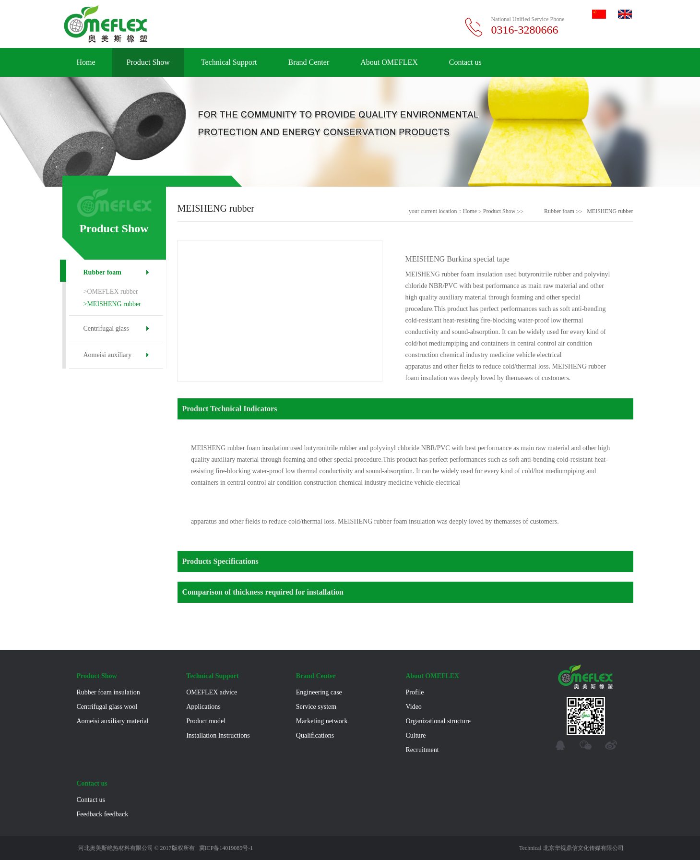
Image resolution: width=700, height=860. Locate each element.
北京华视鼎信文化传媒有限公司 (583, 848)
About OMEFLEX (389, 62)
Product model (205, 721)
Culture (415, 735)
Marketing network (322, 721)
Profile (414, 692)
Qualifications (315, 735)
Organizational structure (437, 721)
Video (413, 706)
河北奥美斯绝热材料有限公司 (115, 848)
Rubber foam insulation (102, 277)
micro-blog (611, 745)
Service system (316, 706)
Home (86, 62)
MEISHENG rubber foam (610, 211)
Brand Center (308, 62)
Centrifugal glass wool (106, 333)
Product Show (148, 62)
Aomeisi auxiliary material (107, 359)
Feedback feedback (103, 814)
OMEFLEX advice (211, 692)
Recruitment (422, 749)
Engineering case (319, 692)
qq (560, 745)
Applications (203, 706)
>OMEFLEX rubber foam (110, 293)
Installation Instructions (218, 735)
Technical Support (229, 62)
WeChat (586, 745)
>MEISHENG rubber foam (112, 305)
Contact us (465, 62)
